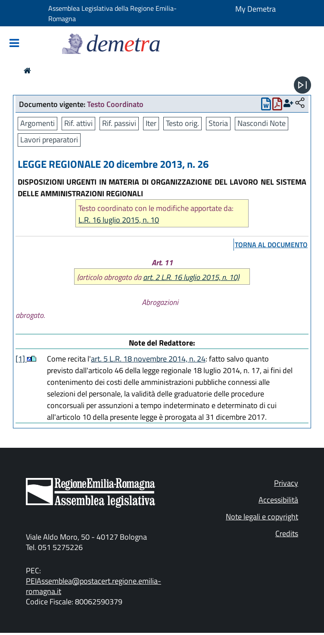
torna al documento (271, 244)
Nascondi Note (261, 123)
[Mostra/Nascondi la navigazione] (14, 44)
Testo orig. (182, 123)
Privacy (286, 483)
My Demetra (255, 9)
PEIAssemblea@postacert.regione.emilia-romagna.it (93, 586)
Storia (218, 123)
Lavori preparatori (49, 139)
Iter (151, 123)
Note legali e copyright (262, 516)
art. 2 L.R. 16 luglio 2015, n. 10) (191, 277)
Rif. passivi (119, 123)
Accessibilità (278, 500)
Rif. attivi (78, 123)
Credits (286, 533)
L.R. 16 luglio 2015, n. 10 (118, 220)
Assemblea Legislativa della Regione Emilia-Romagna (112, 13)
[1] (21, 359)
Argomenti (37, 123)
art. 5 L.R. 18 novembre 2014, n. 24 (148, 359)
